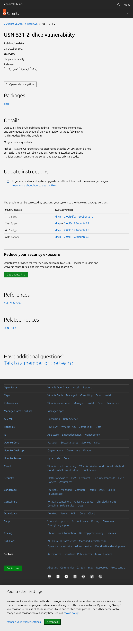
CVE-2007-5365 (13, 303)
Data (55, 540)
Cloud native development (110, 546)
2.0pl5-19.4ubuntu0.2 (76, 236)
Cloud (7, 466)
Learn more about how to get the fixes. (34, 185)
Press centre (118, 567)
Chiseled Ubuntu (83, 501)
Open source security (59, 546)
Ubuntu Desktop (14, 450)
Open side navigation (21, 84)
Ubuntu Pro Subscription (61, 533)
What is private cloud (91, 466)
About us (52, 567)
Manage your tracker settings (24, 621)
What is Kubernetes (58, 403)
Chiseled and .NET (107, 501)
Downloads (11, 513)
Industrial (69, 554)
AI (48, 540)
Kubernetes (11, 403)
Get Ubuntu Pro (16, 274)
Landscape (10, 489)
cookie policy (71, 612)
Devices (111, 533)
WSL (73, 513)
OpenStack (10, 387)
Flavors (87, 450)
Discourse (108, 521)
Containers (10, 501)
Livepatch (84, 477)
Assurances (65, 481)
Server (64, 513)
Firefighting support (59, 525)
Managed (71, 395)
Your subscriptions (58, 521)
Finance (107, 554)
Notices (51, 481)
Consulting (86, 395)
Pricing (95, 521)
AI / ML (8, 418)
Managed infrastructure (18, 411)
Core (82, 513)
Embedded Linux (71, 434)
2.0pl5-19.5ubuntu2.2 (76, 223)
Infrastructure (68, 540)
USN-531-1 (10, 327)
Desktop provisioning (91, 533)
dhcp (6, 103)
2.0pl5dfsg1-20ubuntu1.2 (79, 216)
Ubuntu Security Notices (21, 23)
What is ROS (68, 426)
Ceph (7, 395)
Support (87, 387)
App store (53, 434)
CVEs (121, 477)
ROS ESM (52, 426)
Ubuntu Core (11, 442)
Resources (113, 403)
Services (86, 442)
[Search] (118, 4)
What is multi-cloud (68, 470)
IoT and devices (83, 546)
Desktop (52, 513)
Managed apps (55, 411)
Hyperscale (53, 458)
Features (52, 442)
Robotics (9, 426)
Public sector (84, 554)
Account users (80, 521)
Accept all (52, 621)
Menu (127, 4)
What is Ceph (55, 395)
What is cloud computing (61, 466)
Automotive (54, 554)
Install (75, 387)
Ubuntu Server (12, 458)
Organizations (55, 450)
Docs (98, 395)
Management (92, 434)
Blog (90, 567)
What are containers (59, 501)
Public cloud (90, 470)
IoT (6, 434)
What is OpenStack (58, 387)
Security (9, 477)
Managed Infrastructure (92, 540)
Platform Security (57, 477)
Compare (80, 489)
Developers (73, 450)
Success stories (69, 442)
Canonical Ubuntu (13, 3)
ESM (73, 477)
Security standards (104, 477)
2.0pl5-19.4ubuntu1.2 (76, 230)
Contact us (13, 568)
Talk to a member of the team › (38, 363)
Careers (81, 567)
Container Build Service (60, 505)
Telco (98, 554)
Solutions (9, 540)
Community (85, 426)
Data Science (70, 418)
